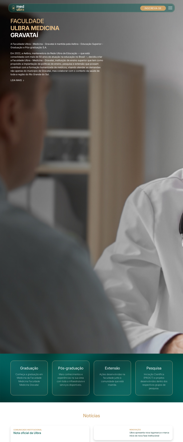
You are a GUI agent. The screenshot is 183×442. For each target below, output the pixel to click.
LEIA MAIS (18, 80)
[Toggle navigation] (170, 8)
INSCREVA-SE (153, 8)
